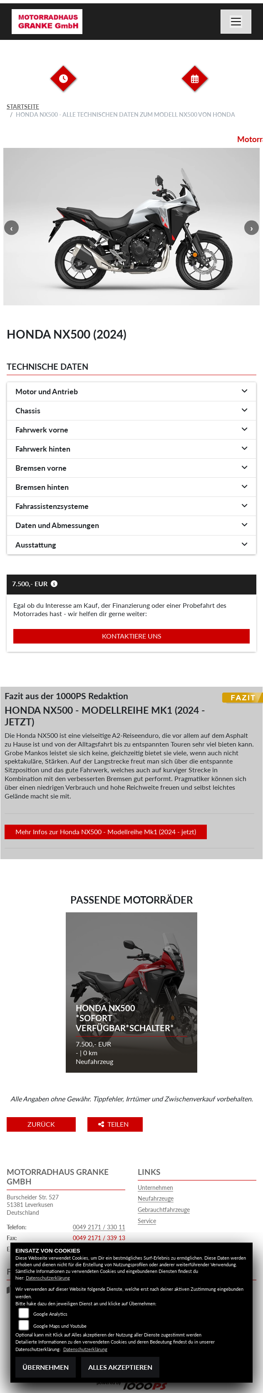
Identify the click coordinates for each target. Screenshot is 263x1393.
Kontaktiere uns (131, 636)
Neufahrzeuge (156, 1198)
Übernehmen (45, 1367)
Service (147, 1220)
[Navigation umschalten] (236, 22)
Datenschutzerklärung (48, 1277)
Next (251, 228)
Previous (11, 228)
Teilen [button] (114, 1124)
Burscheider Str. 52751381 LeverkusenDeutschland (33, 1205)
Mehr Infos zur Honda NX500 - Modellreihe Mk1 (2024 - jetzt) (105, 831)
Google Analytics (50, 1314)
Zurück (41, 1124)
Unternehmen (155, 1187)
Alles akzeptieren (120, 1367)
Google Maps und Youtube (60, 1326)
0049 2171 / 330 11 (99, 1227)
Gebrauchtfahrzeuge (164, 1209)
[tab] (131, 391)
